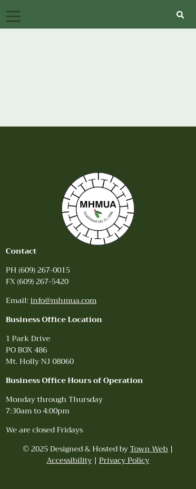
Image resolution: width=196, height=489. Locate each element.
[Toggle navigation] (13, 16)
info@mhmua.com (63, 300)
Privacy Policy (124, 460)
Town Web (149, 449)
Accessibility (69, 460)
